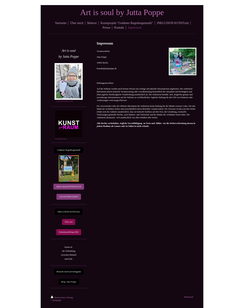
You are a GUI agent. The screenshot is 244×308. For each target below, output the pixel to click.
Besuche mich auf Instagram (69, 271)
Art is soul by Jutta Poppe (122, 12)
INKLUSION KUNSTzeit (68, 212)
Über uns (69, 222)
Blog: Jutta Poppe (68, 282)
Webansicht (188, 297)
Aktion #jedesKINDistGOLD (68, 186)
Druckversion (58, 297)
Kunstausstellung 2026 (68, 232)
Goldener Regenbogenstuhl (68, 150)
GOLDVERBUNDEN (68, 197)
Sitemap (70, 297)
